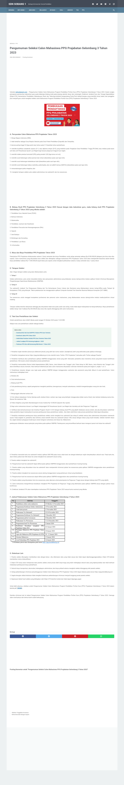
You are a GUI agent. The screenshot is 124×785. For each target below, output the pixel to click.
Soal (62, 7)
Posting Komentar (28, 55)
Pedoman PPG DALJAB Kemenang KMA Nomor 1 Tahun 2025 (33, 361)
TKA (78, 7)
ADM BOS (71, 7)
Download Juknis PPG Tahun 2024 (26, 353)
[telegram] (108, 2)
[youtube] (100, 2)
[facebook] (91, 2)
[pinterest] (53, 694)
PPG (84, 7)
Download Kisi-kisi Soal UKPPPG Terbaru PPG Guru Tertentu (33, 350)
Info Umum (22, 7)
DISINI (52, 646)
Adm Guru (33, 7)
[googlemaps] (104, 2)
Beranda (12, 7)
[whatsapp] (71, 694)
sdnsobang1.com (21, 90)
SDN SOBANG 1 (18, 2)
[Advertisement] (45, 25)
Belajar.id (44, 7)
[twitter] (96, 2)
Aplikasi (53, 7)
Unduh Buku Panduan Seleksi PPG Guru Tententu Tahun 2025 (33, 356)
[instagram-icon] (112, 2)
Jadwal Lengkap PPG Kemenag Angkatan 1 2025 (30, 359)
